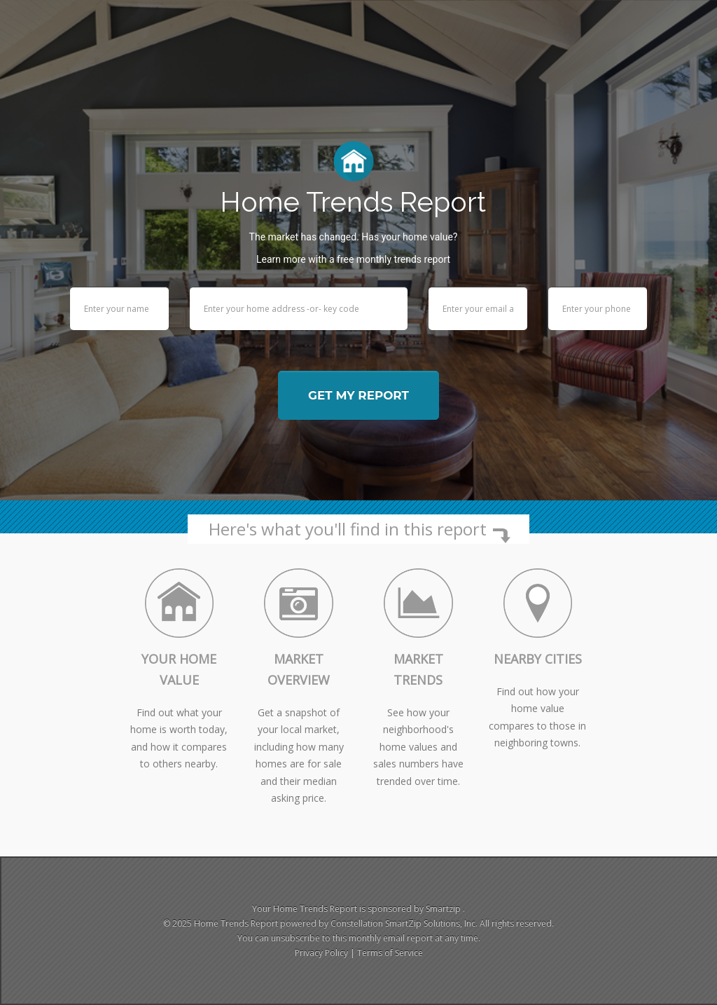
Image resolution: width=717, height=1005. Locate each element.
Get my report (358, 395)
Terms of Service (390, 953)
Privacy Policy (321, 953)
